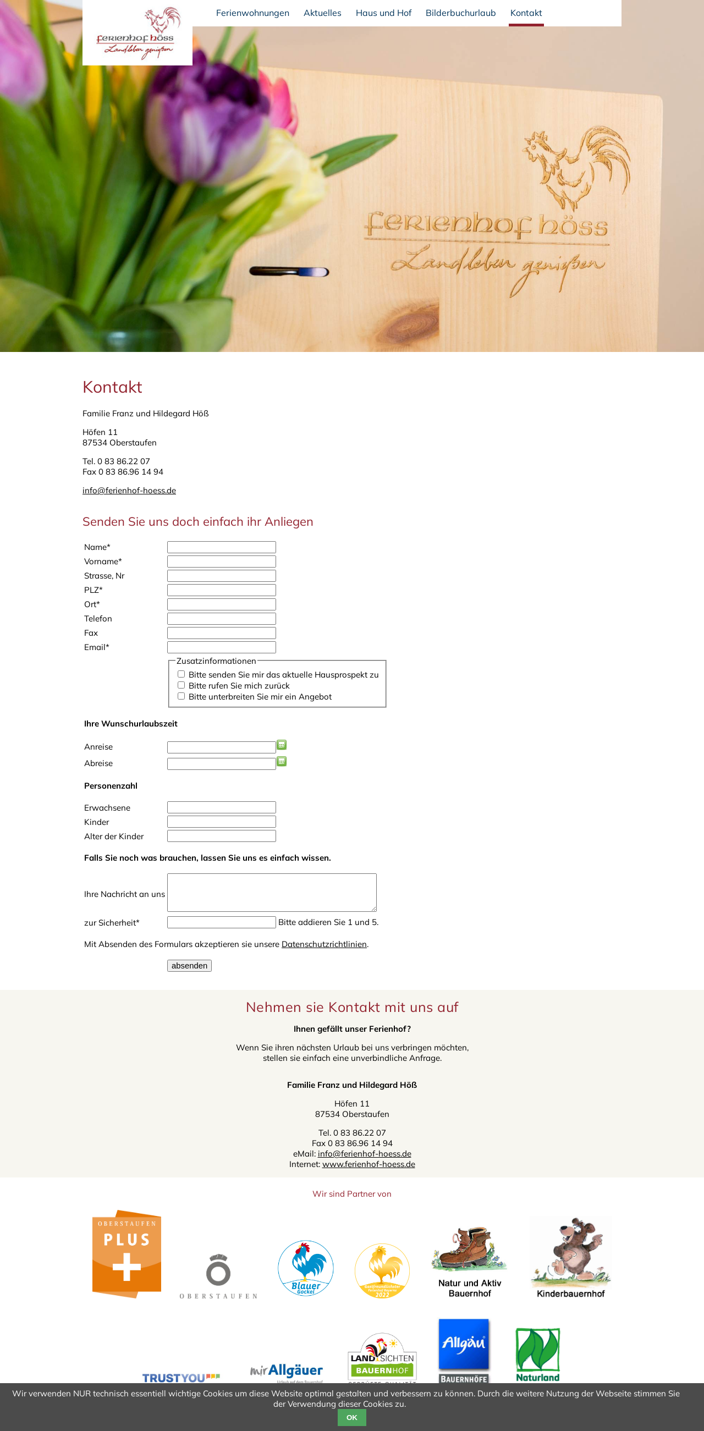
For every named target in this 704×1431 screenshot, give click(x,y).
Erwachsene (107, 807)
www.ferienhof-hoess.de (368, 1173)
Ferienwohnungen (252, 12)
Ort (92, 604)
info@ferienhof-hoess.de (129, 490)
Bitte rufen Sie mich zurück (239, 685)
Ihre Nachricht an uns (124, 898)
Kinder (96, 822)
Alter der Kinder (114, 836)
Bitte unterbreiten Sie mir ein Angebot (260, 696)
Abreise (98, 763)
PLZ (93, 590)
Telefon (98, 618)
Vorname (103, 561)
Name (97, 547)
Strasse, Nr (104, 575)
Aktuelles (323, 12)
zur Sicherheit (112, 931)
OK (352, 1417)
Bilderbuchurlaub (461, 12)
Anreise (98, 746)
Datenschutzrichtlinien (324, 953)
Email (96, 647)
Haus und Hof (383, 12)
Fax (91, 633)
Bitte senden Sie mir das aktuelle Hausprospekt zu (284, 674)
